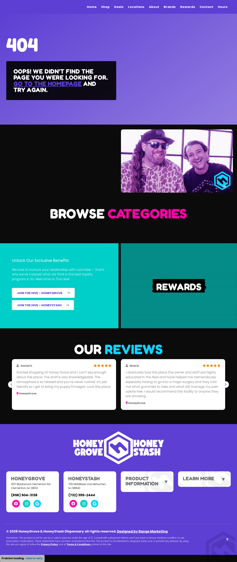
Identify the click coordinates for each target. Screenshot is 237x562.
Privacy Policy (49, 544)
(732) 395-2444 (81, 495)
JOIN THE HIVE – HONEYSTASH (43, 305)
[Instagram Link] (26, 503)
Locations (136, 7)
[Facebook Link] (16, 503)
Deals (119, 7)
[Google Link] (37, 503)
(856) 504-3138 (24, 495)
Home (92, 7)
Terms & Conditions (79, 544)
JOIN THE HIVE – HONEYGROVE (43, 293)
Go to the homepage (47, 83)
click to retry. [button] (34, 558)
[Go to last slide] (11, 384)
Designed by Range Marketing (142, 531)
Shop (105, 7)
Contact (206, 7)
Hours (223, 7)
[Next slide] (225, 384)
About (154, 7)
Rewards (187, 7)
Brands (170, 7)
